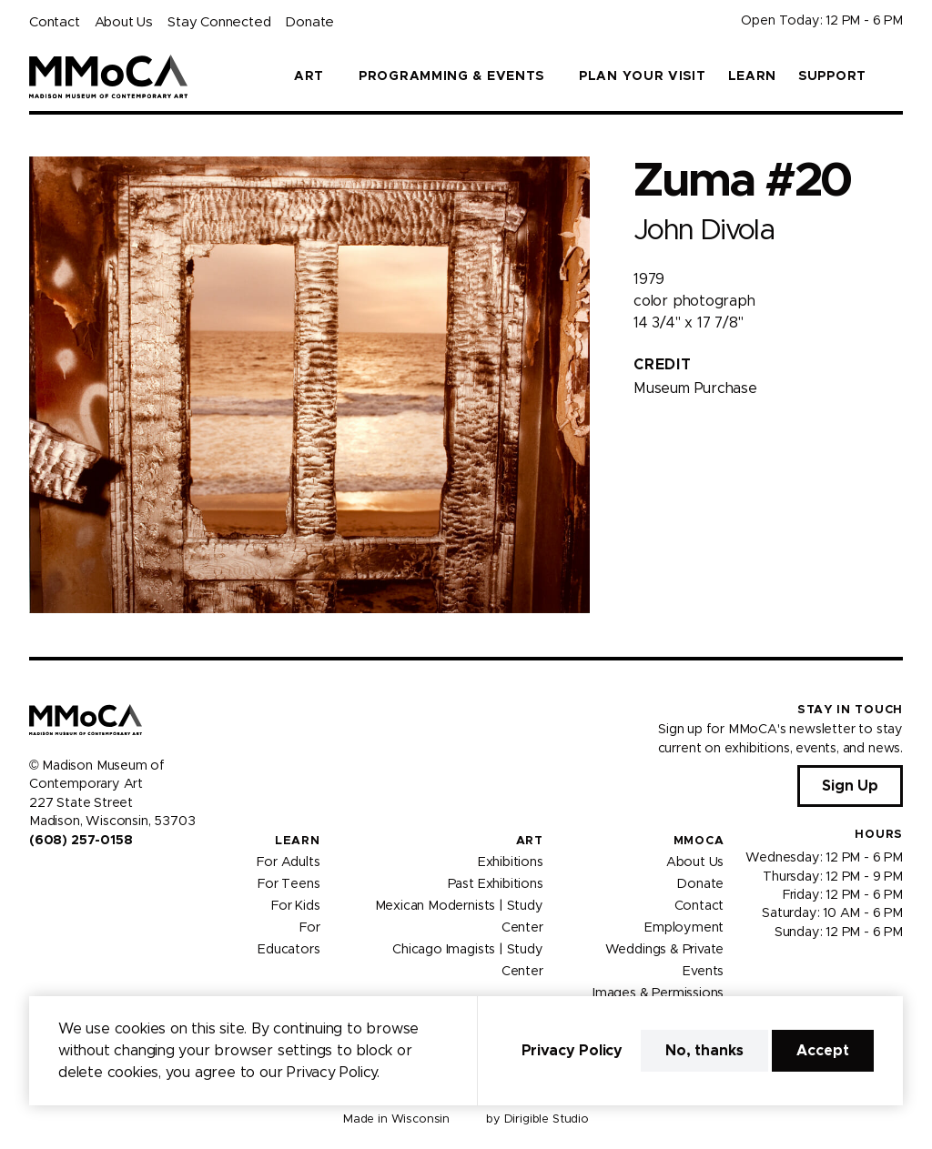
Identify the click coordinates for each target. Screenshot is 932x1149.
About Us (124, 22)
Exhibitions (510, 862)
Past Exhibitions (495, 884)
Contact (54, 22)
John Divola (703, 231)
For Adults (288, 862)
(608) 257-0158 (80, 840)
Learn (752, 76)
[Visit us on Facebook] (36, 879)
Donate (309, 22)
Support (832, 76)
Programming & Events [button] (451, 76)
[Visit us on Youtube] (80, 879)
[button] (895, 76)
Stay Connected (218, 22)
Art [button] (309, 76)
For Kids (295, 906)
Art (529, 841)
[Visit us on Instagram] (58, 879)
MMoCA (699, 841)
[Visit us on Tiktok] (102, 879)
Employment (684, 928)
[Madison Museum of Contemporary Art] (108, 76)
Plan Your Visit (642, 76)
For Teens (288, 884)
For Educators (288, 939)
